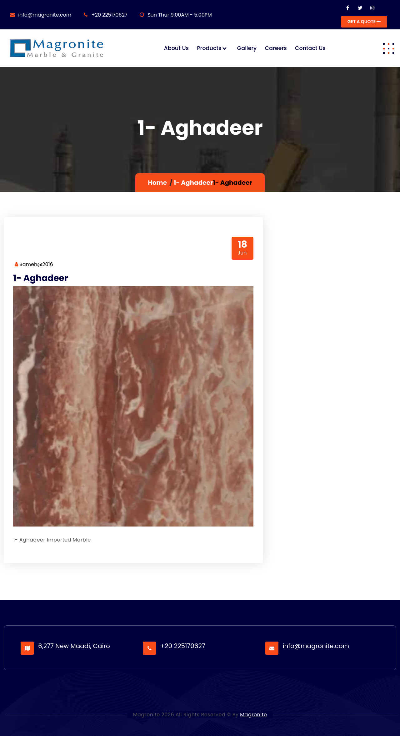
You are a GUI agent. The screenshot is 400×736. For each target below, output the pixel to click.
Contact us (310, 48)
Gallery (247, 48)
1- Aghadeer (193, 182)
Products (209, 48)
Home (157, 182)
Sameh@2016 (34, 264)
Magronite (253, 714)
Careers (276, 48)
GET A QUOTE (364, 21)
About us (176, 48)
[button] (388, 48)
